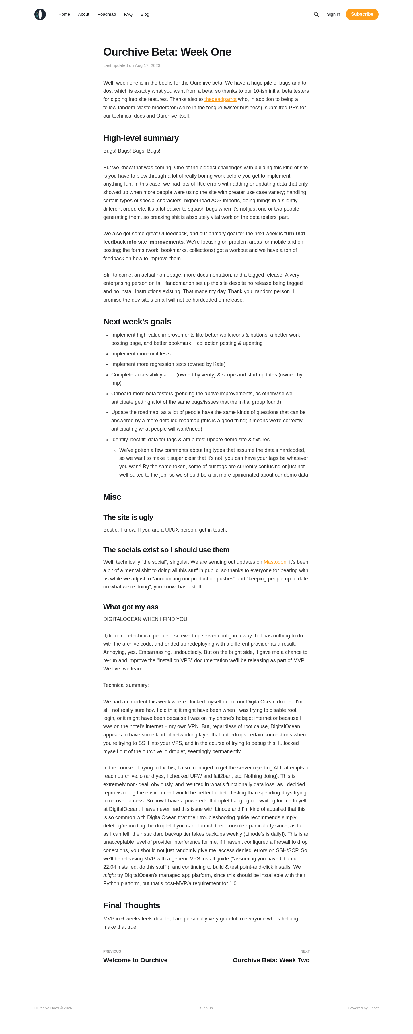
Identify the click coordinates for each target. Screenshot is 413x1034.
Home (64, 14)
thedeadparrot (220, 99)
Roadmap (106, 14)
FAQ (128, 14)
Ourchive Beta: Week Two (260, 956)
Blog (145, 14)
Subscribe (362, 14)
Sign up (206, 1008)
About (83, 14)
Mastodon (275, 562)
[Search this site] (316, 14)
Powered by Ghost (363, 1008)
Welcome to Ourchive (152, 956)
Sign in (333, 14)
